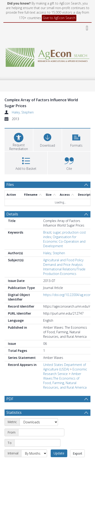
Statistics (14, 423)
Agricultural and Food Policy (63, 260)
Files (10, 184)
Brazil (47, 232)
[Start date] (41, 443)
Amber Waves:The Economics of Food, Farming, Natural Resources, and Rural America (65, 381)
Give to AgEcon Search (59, 18)
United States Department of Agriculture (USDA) (64, 367)
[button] (76, 139)
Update (59, 464)
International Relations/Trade (64, 269)
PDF (9, 398)
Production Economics (59, 273)
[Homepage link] (48, 56)
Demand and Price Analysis (63, 264)
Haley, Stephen (23, 112)
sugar (57, 232)
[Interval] (34, 464)
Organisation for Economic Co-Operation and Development (64, 241)
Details (12, 214)
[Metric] (39, 433)
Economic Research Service (65, 371)
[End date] (37, 454)
